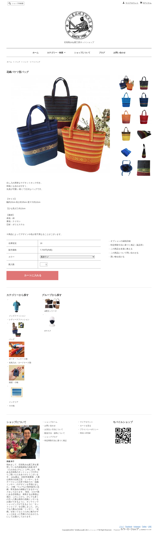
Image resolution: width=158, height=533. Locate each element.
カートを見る (85, 426)
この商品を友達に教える (121, 249)
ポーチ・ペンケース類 (18, 351)
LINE (150, 526)
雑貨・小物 (16, 374)
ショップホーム (50, 422)
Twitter (144, 526)
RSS (82, 433)
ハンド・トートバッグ (31, 62)
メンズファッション (17, 307)
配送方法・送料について (54, 433)
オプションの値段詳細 (120, 241)
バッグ (17, 62)
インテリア (16, 394)
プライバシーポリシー (89, 429)
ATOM (87, 433)
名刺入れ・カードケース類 (20, 363)
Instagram (137, 526)
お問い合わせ (119, 52)
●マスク (52, 322)
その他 (12, 406)
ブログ (102, 52)
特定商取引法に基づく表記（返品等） (127, 245)
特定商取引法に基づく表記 (55, 440)
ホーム (36, 52)
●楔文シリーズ (52, 305)
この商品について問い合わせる (124, 253)
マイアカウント (131, 3)
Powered (133, 530)
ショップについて (82, 52)
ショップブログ (50, 437)
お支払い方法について (53, 429)
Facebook (128, 526)
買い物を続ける (117, 257)
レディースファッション (19, 319)
